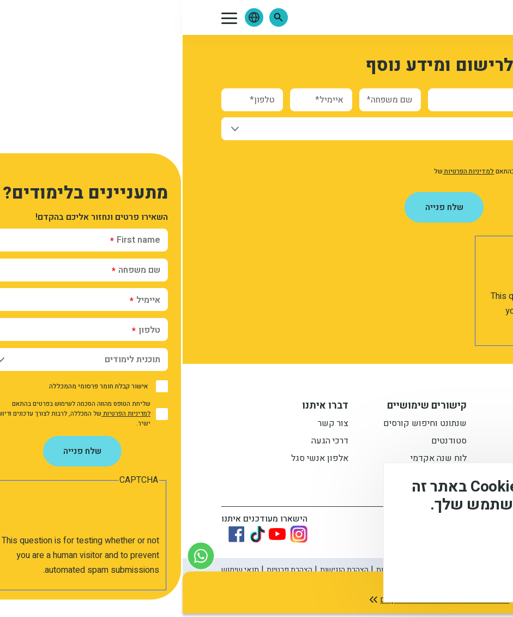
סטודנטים (266, 442)
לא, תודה (392, 573)
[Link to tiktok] (74, 534)
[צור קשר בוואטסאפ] (18, 556)
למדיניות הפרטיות (285, 171)
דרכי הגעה (147, 442)
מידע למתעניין (373, 407)
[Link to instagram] (116, 534)
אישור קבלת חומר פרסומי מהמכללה (407, 154)
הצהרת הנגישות (161, 570)
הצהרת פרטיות (107, 570)
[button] (96, 17)
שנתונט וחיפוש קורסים (242, 425)
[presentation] (383, 268)
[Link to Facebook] (54, 534)
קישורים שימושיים (244, 407)
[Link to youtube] (94, 534)
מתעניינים (387, 442)
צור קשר (150, 425)
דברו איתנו (142, 407)
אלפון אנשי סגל (137, 459)
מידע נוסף (468, 542)
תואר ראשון (384, 425)
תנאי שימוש (57, 570)
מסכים (455, 573)
